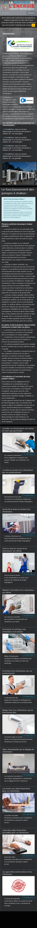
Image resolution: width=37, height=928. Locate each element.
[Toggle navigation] (6, 13)
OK (33, 25)
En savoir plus (28, 454)
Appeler (31, 13)
